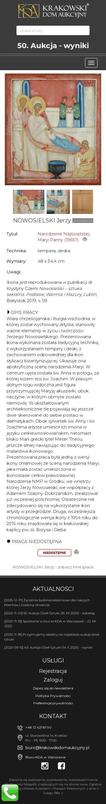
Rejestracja (53, 671)
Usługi (53, 660)
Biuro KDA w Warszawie (45, 757)
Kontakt (53, 716)
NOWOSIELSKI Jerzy (42, 220)
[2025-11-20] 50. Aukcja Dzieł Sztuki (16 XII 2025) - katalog (49, 613)
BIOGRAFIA (82, 220)
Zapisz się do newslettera (53, 688)
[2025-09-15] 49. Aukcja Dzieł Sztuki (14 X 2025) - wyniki (48, 647)
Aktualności (53, 589)
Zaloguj (53, 680)
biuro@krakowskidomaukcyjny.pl (57, 747)
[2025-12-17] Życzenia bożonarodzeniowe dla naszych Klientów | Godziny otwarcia (47, 602)
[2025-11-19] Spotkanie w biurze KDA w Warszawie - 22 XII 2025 (50, 623)
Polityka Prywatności (53, 696)
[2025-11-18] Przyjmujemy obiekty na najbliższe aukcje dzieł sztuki (51, 636)
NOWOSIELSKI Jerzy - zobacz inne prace (53, 567)
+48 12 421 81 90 (38, 727)
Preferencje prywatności (53, 703)
